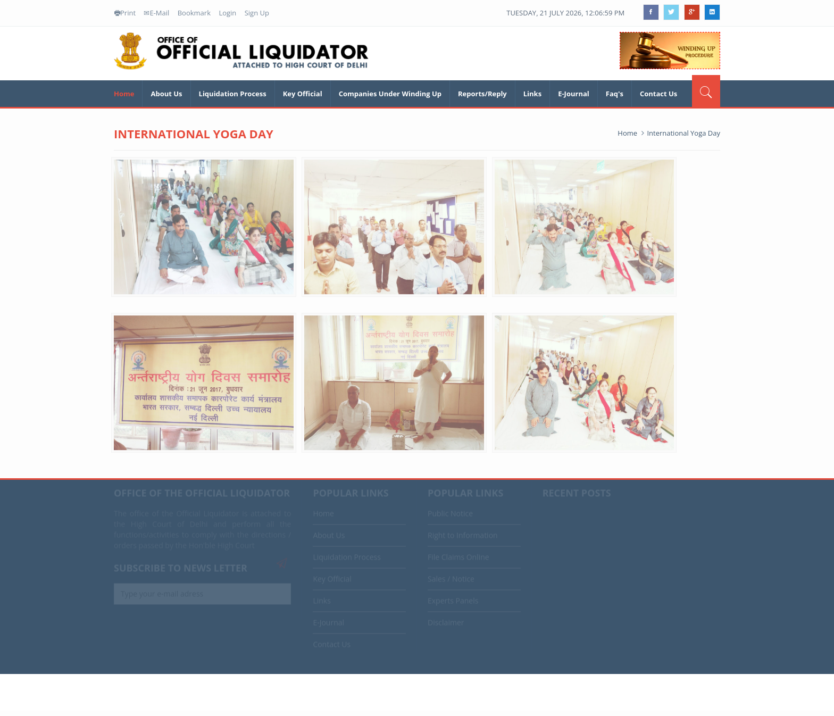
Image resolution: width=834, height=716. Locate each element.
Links (532, 93)
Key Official (302, 93)
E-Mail (156, 13)
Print (125, 13)
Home (124, 93)
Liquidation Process (232, 93)
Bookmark (194, 13)
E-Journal (573, 93)
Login (227, 13)
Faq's (614, 93)
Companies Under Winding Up (390, 93)
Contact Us (658, 93)
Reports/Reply (482, 93)
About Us (166, 93)
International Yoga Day (683, 133)
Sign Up (257, 13)
